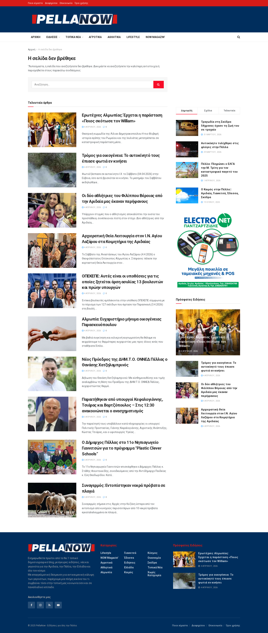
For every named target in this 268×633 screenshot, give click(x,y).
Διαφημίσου (51, 3)
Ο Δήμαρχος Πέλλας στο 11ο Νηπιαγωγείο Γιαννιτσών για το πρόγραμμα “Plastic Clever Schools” (121, 448)
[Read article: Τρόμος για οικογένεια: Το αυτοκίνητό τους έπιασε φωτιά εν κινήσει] (52, 170)
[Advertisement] (208, 73)
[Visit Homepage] (74, 19)
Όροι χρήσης (81, 3)
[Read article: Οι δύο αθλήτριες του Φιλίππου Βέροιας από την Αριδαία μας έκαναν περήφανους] (52, 210)
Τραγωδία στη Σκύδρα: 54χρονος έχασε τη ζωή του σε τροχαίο (220, 125)
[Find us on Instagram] (40, 605)
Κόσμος (152, 552)
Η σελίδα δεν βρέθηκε (50, 49)
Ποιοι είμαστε (35, 3)
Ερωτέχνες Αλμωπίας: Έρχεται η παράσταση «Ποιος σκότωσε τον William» (202, 341)
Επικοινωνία (66, 3)
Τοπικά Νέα (73, 37)
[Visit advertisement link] (208, 250)
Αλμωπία (106, 572)
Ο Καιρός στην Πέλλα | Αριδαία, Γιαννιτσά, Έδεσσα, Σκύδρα (220, 193)
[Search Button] (238, 37)
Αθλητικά (114, 37)
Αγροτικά (95, 37)
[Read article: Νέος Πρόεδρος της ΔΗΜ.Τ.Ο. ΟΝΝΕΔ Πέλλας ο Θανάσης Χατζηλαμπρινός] (52, 374)
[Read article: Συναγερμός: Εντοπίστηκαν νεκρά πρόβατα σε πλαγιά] (52, 500)
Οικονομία (154, 557)
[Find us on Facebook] (31, 605)
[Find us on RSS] (49, 605)
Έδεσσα (129, 557)
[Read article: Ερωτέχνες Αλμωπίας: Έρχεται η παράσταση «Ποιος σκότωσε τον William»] (52, 129)
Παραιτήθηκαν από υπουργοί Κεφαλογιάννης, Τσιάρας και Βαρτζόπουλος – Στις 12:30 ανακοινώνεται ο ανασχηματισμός (122, 405)
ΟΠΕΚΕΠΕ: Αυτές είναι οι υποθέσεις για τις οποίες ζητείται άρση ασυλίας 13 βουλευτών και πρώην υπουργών (122, 282)
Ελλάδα (129, 567)
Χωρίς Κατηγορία (154, 574)
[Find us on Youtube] (58, 605)
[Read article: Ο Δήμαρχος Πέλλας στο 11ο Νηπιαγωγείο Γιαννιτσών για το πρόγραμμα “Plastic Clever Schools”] (52, 457)
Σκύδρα (152, 562)
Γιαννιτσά (130, 552)
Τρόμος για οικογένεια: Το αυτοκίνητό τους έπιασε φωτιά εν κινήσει (218, 366)
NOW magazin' (109, 557)
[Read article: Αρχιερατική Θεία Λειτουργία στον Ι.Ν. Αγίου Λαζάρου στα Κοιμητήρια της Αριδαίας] (52, 250)
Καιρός (128, 572)
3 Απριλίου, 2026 (91, 417)
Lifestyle (133, 37)
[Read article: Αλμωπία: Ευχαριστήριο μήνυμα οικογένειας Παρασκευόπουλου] (52, 333)
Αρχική (35, 37)
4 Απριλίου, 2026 (91, 127)
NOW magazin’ (155, 37)
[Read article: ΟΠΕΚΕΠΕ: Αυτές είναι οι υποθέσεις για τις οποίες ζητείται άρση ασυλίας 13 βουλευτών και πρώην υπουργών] (52, 290)
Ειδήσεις (52, 37)
